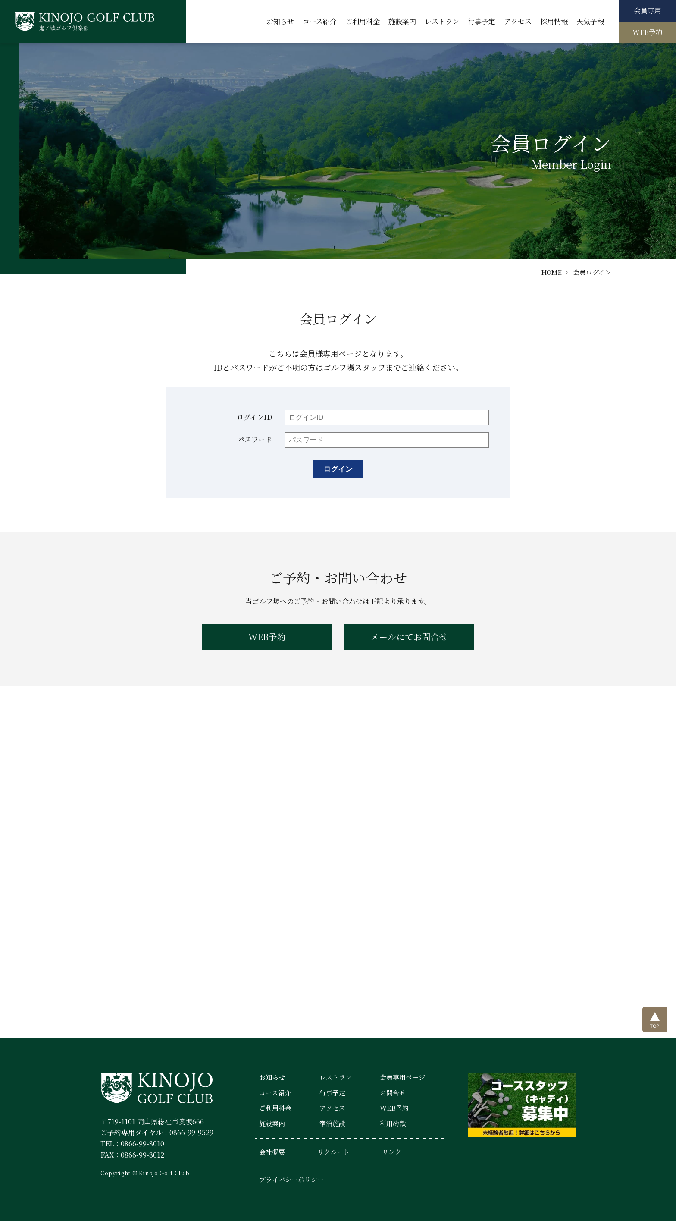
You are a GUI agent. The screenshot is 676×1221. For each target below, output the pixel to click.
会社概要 (272, 1151)
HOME (551, 272)
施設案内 (402, 21)
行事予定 (481, 21)
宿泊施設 (332, 1123)
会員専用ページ (402, 1077)
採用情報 (554, 21)
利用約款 (393, 1123)
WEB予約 (647, 32)
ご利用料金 (362, 21)
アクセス (518, 21)
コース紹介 (320, 21)
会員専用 (647, 11)
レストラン (442, 21)
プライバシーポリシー (291, 1179)
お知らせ (280, 21)
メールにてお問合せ (409, 636)
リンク (391, 1151)
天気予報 (590, 21)
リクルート (333, 1151)
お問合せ (393, 1092)
